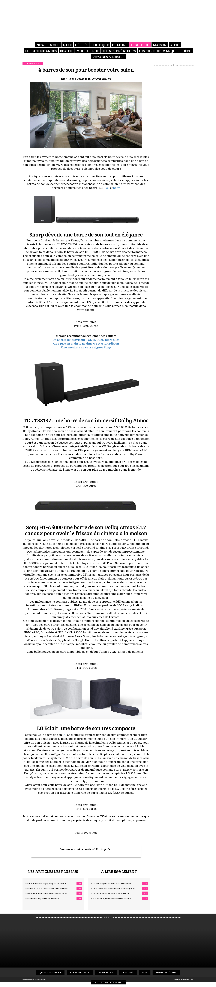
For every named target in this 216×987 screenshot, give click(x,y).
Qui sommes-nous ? (50, 972)
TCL (106, 187)
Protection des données (109, 982)
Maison (160, 44)
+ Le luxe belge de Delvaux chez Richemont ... (112, 884)
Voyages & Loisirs (108, 56)
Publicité (127, 972)
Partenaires (106, 972)
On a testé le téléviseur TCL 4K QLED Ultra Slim (86, 339)
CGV (144, 972)
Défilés (81, 44)
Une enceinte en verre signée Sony (86, 347)
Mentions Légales (166, 972)
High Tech (140, 44)
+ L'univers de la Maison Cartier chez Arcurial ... (47, 888)
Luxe (67, 44)
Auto (175, 44)
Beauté (66, 50)
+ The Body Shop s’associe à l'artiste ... (43, 899)
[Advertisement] (174, 112)
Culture (120, 44)
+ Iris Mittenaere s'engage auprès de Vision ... (47, 884)
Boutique (100, 44)
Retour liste (33, 63)
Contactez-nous (79, 972)
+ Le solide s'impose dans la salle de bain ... (111, 893)
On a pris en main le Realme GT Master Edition (86, 343)
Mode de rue (87, 50)
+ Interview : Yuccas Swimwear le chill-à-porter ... (114, 888)
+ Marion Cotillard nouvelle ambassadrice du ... (47, 893)
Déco (187, 50)
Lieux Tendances (41, 50)
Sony (116, 187)
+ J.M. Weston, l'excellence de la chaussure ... (111, 899)
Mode (55, 44)
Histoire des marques (159, 50)
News (41, 44)
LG (64, 734)
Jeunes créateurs (119, 50)
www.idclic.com (188, 979)
